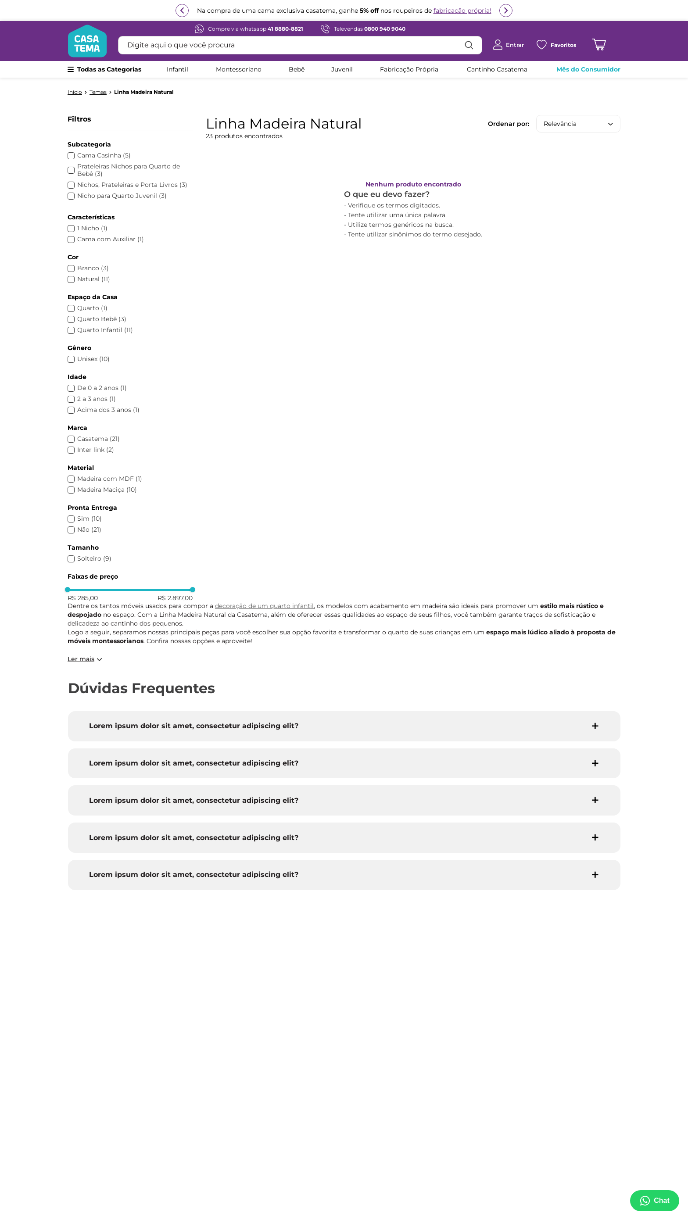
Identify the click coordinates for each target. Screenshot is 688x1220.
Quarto (92, 308)
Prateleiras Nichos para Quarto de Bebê (128, 170)
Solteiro (94, 558)
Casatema (98, 439)
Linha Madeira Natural (144, 92)
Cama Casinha (104, 155)
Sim (89, 518)
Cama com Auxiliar (110, 239)
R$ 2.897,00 (175, 597)
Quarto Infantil (105, 330)
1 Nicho (92, 228)
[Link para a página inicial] (75, 92)
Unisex (93, 359)
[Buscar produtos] (469, 45)
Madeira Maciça (107, 490)
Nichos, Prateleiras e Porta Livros (132, 185)
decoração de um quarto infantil (264, 606)
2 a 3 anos (96, 399)
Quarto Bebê (101, 319)
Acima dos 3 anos (108, 410)
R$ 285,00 (83, 597)
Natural (93, 279)
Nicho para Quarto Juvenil (122, 196)
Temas (98, 92)
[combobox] (300, 45)
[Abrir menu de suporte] (653, 1200)
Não (89, 529)
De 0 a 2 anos (102, 388)
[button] (130, 144)
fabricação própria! (462, 15)
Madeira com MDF (109, 479)
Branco (93, 268)
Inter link (95, 450)
